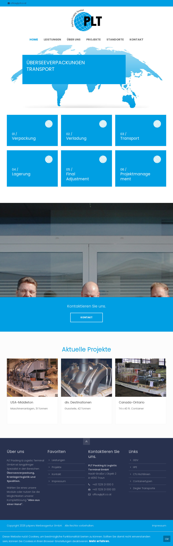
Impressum (59, 481)
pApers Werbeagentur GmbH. (44, 525)
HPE (135, 467)
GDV (135, 460)
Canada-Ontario (131, 402)
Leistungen (58, 460)
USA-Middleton (21, 402)
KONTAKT (86, 317)
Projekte (56, 467)
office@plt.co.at (17, 3)
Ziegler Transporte (144, 488)
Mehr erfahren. (99, 541)
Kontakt (56, 474)
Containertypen (142, 481)
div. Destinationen (78, 402)
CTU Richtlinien (141, 474)
